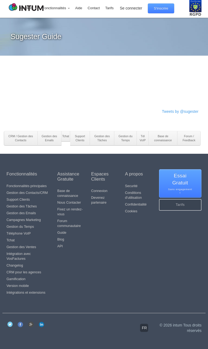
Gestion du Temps (20, 227)
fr (144, 328)
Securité (131, 186)
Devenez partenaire (99, 200)
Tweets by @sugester (180, 111)
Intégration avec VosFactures (18, 256)
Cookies (131, 211)
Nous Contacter (69, 202)
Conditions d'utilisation (133, 195)
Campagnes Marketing (23, 220)
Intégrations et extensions (26, 292)
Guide (62, 233)
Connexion (99, 191)
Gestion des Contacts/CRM (27, 193)
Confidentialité (136, 204)
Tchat (10, 240)
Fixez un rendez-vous (70, 211)
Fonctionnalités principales (26, 186)
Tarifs (109, 8)
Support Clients (18, 199)
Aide (78, 8)
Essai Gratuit (180, 184)
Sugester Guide (36, 37)
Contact (94, 8)
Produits (28, 8)
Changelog (14, 265)
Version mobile (17, 286)
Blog (60, 239)
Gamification (15, 279)
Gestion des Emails (21, 213)
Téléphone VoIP (18, 233)
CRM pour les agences (23, 272)
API (60, 246)
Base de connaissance (67, 193)
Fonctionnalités (56, 8)
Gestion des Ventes (21, 247)
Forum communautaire (69, 223)
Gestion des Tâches (21, 206)
